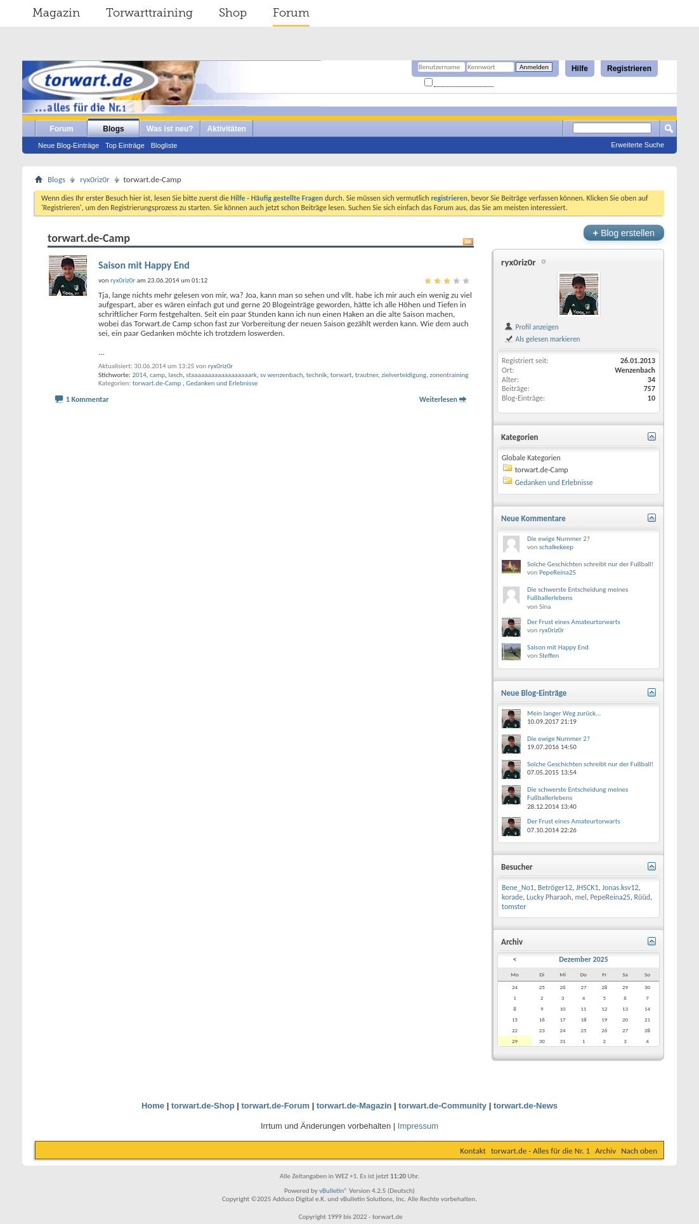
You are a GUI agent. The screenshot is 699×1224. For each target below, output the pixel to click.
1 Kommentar (87, 399)
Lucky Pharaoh (549, 897)
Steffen (549, 655)
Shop (233, 13)
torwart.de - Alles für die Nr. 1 (540, 1150)
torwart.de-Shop (203, 1105)
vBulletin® (333, 1191)
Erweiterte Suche (637, 145)
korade (512, 897)
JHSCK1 (587, 887)
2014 (139, 375)
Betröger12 (555, 887)
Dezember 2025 (583, 959)
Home (152, 1105)
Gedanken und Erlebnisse (222, 383)
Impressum (418, 1126)
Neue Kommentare (533, 518)
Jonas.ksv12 (620, 887)
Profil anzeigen (531, 327)
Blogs (113, 128)
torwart (341, 375)
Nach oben (639, 1150)
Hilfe (580, 68)
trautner (366, 375)
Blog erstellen (624, 232)
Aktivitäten (226, 128)
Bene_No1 (518, 887)
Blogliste (164, 145)
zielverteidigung (403, 375)
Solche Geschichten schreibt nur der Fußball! (590, 564)
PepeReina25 (557, 572)
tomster (514, 906)
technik (316, 375)
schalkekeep (556, 547)
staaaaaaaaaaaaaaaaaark (221, 375)
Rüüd (642, 897)
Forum (291, 13)
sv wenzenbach (281, 375)
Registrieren (629, 68)
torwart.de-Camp (157, 383)
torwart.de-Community (442, 1105)
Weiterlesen (438, 399)
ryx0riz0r (94, 179)
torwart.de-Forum (276, 1105)
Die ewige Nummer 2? (558, 539)
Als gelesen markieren (542, 339)
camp (157, 375)
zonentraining (448, 375)
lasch (176, 375)
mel (580, 897)
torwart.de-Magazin (354, 1105)
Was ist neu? (170, 128)
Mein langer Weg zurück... (564, 713)
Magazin (56, 13)
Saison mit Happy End (144, 265)
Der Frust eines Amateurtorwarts (573, 622)
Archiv (605, 1150)
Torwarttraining (149, 13)
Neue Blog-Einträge (68, 145)
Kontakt (473, 1150)
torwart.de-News (525, 1105)
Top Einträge (125, 145)
